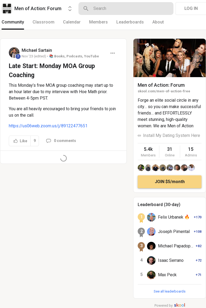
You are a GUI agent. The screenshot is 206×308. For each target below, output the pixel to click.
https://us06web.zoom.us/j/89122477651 (48, 125)
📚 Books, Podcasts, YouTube (74, 56)
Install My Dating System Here (171, 135)
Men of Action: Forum (161, 85)
